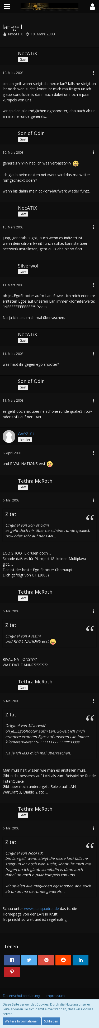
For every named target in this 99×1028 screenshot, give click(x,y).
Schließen (51, 1021)
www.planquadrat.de (41, 908)
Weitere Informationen (22, 1021)
